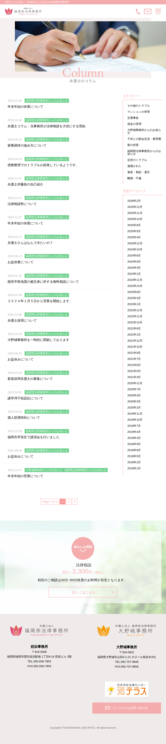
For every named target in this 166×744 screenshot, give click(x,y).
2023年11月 (134, 279)
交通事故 (133, 117)
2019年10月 (134, 419)
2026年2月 (134, 200)
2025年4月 (134, 237)
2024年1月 (134, 273)
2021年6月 (134, 365)
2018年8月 (134, 450)
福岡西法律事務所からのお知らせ (144, 152)
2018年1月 (134, 468)
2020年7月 (134, 389)
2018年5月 (134, 456)
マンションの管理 (138, 111)
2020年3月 (134, 401)
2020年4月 (134, 395)
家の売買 (133, 145)
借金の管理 (134, 124)
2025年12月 (134, 206)
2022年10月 (134, 322)
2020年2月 (134, 407)
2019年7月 (134, 425)
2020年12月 (134, 383)
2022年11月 (134, 316)
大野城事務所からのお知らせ (144, 131)
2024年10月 (134, 249)
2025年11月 (134, 213)
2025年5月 (134, 231)
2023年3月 (134, 298)
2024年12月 (134, 243)
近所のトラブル (137, 160)
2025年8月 (134, 225)
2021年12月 (134, 340)
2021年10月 (134, 346)
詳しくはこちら (84, 592)
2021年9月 (134, 352)
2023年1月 (134, 304)
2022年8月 (134, 328)
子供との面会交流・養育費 (144, 139)
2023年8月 (134, 292)
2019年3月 (134, 438)
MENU (158, 11)
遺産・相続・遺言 (138, 172)
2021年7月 (134, 358)
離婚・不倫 (134, 178)
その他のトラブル (138, 105)
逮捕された (134, 166)
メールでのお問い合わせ (147, 11)
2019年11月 (134, 413)
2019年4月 (134, 431)
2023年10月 (134, 286)
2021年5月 (134, 371)
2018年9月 (134, 444)
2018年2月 (134, 462)
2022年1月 (134, 334)
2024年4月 (134, 267)
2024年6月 (134, 261)
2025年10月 (134, 219)
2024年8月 (134, 255)
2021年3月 (134, 377)
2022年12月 (134, 310)
